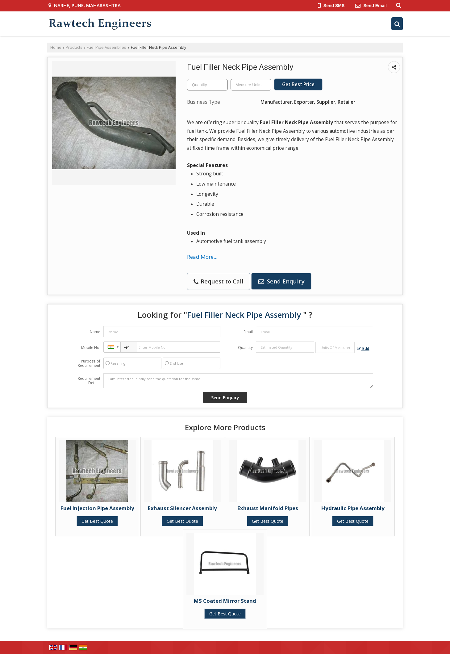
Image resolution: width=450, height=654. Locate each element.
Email (248, 331)
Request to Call (219, 281)
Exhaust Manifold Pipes (267, 508)
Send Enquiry (281, 281)
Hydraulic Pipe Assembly (353, 508)
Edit (363, 348)
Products (74, 47)
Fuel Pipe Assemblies (106, 47)
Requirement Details (89, 380)
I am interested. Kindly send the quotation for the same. (238, 380)
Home (55, 47)
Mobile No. (90, 347)
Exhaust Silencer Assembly (182, 508)
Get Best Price (298, 84)
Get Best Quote (97, 521)
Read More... (202, 256)
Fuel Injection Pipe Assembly (97, 508)
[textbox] (251, 84)
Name (95, 331)
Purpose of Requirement (89, 363)
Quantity (245, 347)
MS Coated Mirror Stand (225, 600)
